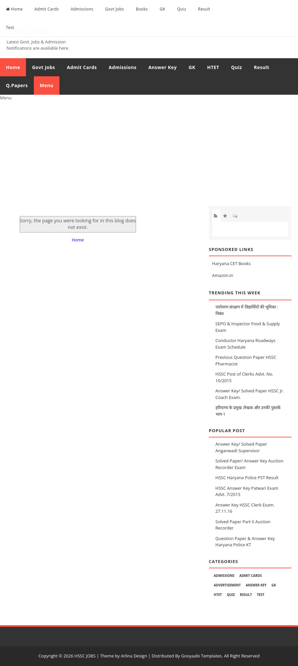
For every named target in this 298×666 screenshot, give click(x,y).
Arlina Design (134, 656)
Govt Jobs (114, 9)
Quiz (181, 9)
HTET (213, 67)
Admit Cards (46, 9)
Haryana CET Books (231, 263)
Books (142, 9)
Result (204, 9)
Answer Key (162, 67)
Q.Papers (17, 85)
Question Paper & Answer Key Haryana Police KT (245, 541)
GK (162, 9)
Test (10, 27)
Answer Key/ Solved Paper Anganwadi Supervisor (241, 447)
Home (14, 9)
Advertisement (227, 585)
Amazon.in (222, 275)
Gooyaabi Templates (201, 656)
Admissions (82, 9)
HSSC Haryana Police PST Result (247, 478)
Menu (47, 85)
